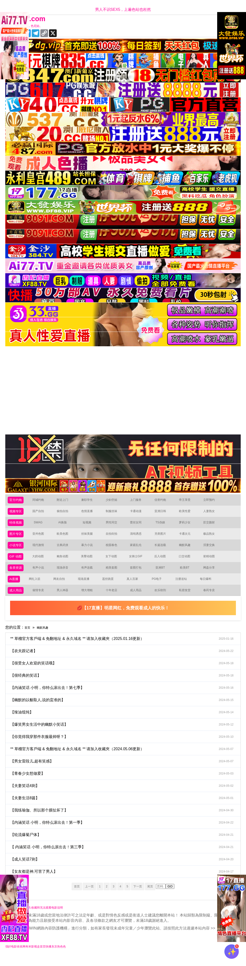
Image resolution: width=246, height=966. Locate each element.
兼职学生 (90, 501)
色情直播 (90, 513)
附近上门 (65, 501)
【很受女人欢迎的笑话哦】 (126, 673)
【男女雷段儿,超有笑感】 (126, 771)
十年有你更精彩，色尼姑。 (31, 26)
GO (180, 896)
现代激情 (41, 550)
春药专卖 (212, 599)
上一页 (83, 896)
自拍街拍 (114, 538)
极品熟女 (212, 538)
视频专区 (17, 513)
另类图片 (163, 538)
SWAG (41, 526)
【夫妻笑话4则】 (126, 795)
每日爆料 (207, 587)
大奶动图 (41, 562)
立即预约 (212, 501)
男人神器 (65, 599)
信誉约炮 (163, 501)
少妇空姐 (114, 501)
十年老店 (114, 599)
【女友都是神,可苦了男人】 (126, 881)
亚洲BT (163, 575)
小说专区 (17, 550)
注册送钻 (183, 587)
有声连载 (90, 575)
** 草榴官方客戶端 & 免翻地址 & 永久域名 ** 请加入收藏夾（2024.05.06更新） (126, 759)
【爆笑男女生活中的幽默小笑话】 (126, 734)
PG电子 (159, 587)
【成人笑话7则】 (126, 869)
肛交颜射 (212, 526)
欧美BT (187, 575)
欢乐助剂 (163, 599)
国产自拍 (41, 513)
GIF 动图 (17, 562)
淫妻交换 (212, 550)
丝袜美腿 (90, 538)
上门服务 (138, 501)
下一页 (143, 896)
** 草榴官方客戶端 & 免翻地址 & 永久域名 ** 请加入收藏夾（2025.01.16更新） (126, 648)
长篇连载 (163, 550)
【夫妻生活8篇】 (126, 808)
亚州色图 (41, 538)
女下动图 (114, 562)
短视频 (90, 526)
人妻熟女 (212, 513)
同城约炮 (41, 501)
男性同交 (114, 526)
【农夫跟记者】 (126, 661)
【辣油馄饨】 (126, 722)
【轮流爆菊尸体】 (126, 844)
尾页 (159, 896)
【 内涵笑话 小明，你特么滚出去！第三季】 (126, 857)
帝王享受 (187, 501)
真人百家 (134, 587)
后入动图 (163, 562)
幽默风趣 (187, 550)
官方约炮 (17, 501)
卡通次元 (187, 538)
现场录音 (65, 575)
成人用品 (17, 599)
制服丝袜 (114, 513)
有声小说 (41, 575)
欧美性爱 (187, 513)
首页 (28, 637)
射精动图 (211, 562)
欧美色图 (65, 538)
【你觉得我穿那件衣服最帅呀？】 (126, 746)
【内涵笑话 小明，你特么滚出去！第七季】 (126, 697)
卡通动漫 (138, 513)
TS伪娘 (163, 526)
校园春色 (114, 550)
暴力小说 (90, 550)
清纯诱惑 (138, 538)
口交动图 (187, 562)
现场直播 (85, 587)
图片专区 (17, 538)
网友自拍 (61, 587)
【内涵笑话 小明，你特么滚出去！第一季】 (126, 832)
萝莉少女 (187, 526)
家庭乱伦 (138, 550)
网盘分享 (212, 575)
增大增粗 (90, 599)
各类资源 (17, 575)
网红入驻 (36, 587)
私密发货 (187, 599)
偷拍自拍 (65, 513)
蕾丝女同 (138, 526)
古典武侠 (65, 550)
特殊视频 (17, 526)
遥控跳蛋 (110, 587)
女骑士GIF (138, 562)
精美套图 (114, 575)
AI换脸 (65, 526)
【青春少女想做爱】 (126, 783)
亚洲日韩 (163, 513)
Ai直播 (14, 587)
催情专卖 (41, 599)
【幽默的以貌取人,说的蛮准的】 (126, 710)
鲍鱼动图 (65, 562)
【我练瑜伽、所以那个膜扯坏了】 (126, 820)
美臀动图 (89, 562)
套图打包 (138, 575)
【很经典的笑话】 (126, 685)
